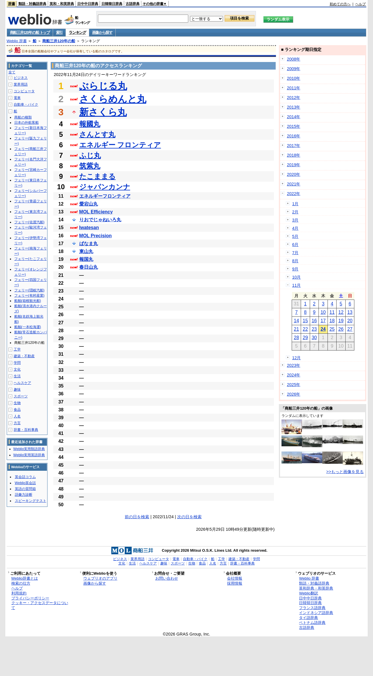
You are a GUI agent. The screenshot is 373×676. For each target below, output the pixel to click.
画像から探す (102, 32)
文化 (17, 369)
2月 (295, 212)
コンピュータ (24, 91)
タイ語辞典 (308, 617)
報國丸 (89, 124)
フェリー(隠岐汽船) (29, 290)
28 (296, 337)
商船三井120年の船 (58, 41)
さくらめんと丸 (112, 99)
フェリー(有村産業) (29, 295)
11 (332, 312)
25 (332, 329)
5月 (295, 236)
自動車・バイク (26, 104)
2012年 (293, 97)
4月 (295, 228)
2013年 (293, 107)
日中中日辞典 (87, 4)
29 (305, 337)
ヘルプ (360, 4)
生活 (17, 376)
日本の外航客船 (26, 123)
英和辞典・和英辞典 (316, 588)
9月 (295, 269)
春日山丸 (88, 267)
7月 (295, 252)
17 (323, 320)
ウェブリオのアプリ (100, 578)
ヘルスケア (22, 383)
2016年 (293, 136)
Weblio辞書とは (24, 578)
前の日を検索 (137, 516)
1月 (295, 203)
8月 (295, 261)
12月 (296, 357)
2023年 (293, 365)
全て (11, 72)
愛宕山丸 (88, 203)
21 (296, 329)
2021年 (293, 184)
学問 (17, 363)
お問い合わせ (166, 578)
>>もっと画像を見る (345, 471)
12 (341, 312)
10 (323, 312)
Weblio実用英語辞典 (29, 455)
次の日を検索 (189, 516)
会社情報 (234, 578)
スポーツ (21, 396)
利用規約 (19, 593)
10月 (296, 277)
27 (350, 329)
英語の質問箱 (25, 489)
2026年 (293, 394)
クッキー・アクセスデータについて (39, 605)
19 (341, 320)
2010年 (293, 78)
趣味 (17, 389)
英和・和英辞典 (62, 4)
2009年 (293, 68)
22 (305, 329)
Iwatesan (89, 227)
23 (314, 329)
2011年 (293, 88)
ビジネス (21, 78)
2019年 (293, 164)
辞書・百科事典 (26, 430)
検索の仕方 (20, 583)
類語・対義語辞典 (32, 4)
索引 (59, 32)
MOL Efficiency (96, 211)
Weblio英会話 (25, 483)
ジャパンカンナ (104, 187)
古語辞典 (133, 4)
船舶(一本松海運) (27, 327)
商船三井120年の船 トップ (30, 32)
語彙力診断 (23, 495)
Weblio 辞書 (17, 41)
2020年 (293, 174)
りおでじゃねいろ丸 (100, 219)
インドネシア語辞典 (316, 612)
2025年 (293, 384)
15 (305, 320)
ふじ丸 (90, 155)
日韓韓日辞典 (111, 4)
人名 (17, 416)
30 (314, 337)
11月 (296, 285)
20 (350, 320)
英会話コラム (25, 477)
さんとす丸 (97, 134)
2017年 (293, 145)
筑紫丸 (89, 166)
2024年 (293, 375)
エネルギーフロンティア (105, 196)
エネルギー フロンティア (120, 145)
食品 (17, 410)
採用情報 (234, 583)
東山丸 (86, 251)
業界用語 (21, 84)
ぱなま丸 (88, 243)
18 (332, 320)
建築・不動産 (24, 356)
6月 (295, 244)
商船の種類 (23, 117)
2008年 (293, 59)
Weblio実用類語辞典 (29, 449)
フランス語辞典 (312, 608)
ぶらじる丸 (103, 86)
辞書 (11, 4)
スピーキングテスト (30, 501)
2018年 (293, 155)
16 (314, 320)
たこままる (97, 176)
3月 (295, 220)
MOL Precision (95, 235)
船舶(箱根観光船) (27, 301)
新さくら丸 (103, 112)
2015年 (293, 126)
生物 (17, 403)
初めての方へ (340, 4)
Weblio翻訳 (308, 593)
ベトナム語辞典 (312, 622)
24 (323, 329)
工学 (17, 349)
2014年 (293, 116)
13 (350, 312)
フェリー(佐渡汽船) (29, 222)
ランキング (77, 32)
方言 (17, 423)
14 (296, 320)
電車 (17, 98)
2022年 (293, 193)
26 (341, 329)
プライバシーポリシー (30, 598)
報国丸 (86, 259)
